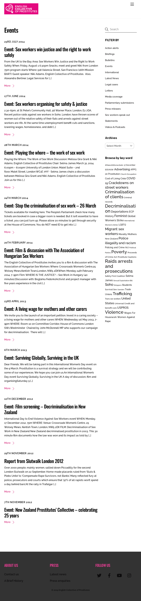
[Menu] (132, 4)
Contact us (11, 574)
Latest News (112, 78)
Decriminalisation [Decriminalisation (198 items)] (120, 208)
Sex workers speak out (117, 115)
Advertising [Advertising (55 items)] (122, 169)
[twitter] (99, 575)
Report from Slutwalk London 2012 (33, 460)
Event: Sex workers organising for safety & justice (45, 103)
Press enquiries (60, 580)
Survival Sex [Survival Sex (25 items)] (111, 289)
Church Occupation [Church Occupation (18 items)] (128, 174)
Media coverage (114, 96)
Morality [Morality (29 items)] (123, 234)
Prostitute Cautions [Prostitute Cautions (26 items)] (127, 257)
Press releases (113, 108)
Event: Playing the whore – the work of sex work (44, 152)
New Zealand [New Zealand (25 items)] (111, 238)
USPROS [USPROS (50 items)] (123, 307)
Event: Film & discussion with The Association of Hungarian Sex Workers (44, 252)
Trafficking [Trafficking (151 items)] (122, 293)
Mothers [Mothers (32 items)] (132, 234)
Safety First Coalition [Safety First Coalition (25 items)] (115, 276)
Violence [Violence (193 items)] (114, 312)
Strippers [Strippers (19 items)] (117, 285)
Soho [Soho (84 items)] (109, 285)
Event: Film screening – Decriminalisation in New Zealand (44, 409)
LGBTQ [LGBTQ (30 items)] (122, 224)
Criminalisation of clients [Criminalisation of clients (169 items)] (119, 194)
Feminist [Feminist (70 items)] (120, 216)
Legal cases (111, 84)
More (7, 85)
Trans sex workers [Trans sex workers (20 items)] (113, 299)
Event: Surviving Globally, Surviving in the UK (41, 357)
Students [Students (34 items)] (127, 285)
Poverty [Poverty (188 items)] (119, 251)
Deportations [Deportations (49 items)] (119, 211)
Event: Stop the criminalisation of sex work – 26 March (50, 205)
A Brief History (13, 580)
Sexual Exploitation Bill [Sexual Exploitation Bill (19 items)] (122, 280)
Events (108, 66)
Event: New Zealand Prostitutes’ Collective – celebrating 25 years (50, 512)
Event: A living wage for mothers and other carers (45, 308)
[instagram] (130, 575)
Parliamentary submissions (119, 102)
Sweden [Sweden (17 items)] (121, 289)
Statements (111, 121)
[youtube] (120, 575)
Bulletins (110, 60)
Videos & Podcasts (115, 127)
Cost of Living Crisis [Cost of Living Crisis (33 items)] (115, 178)
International (112, 72)
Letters (109, 90)
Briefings (110, 54)
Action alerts (112, 48)
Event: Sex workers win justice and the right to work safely (47, 52)
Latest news (58, 574)
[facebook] (110, 575)
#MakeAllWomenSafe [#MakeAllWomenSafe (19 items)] (114, 165)
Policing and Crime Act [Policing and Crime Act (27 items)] (117, 247)
